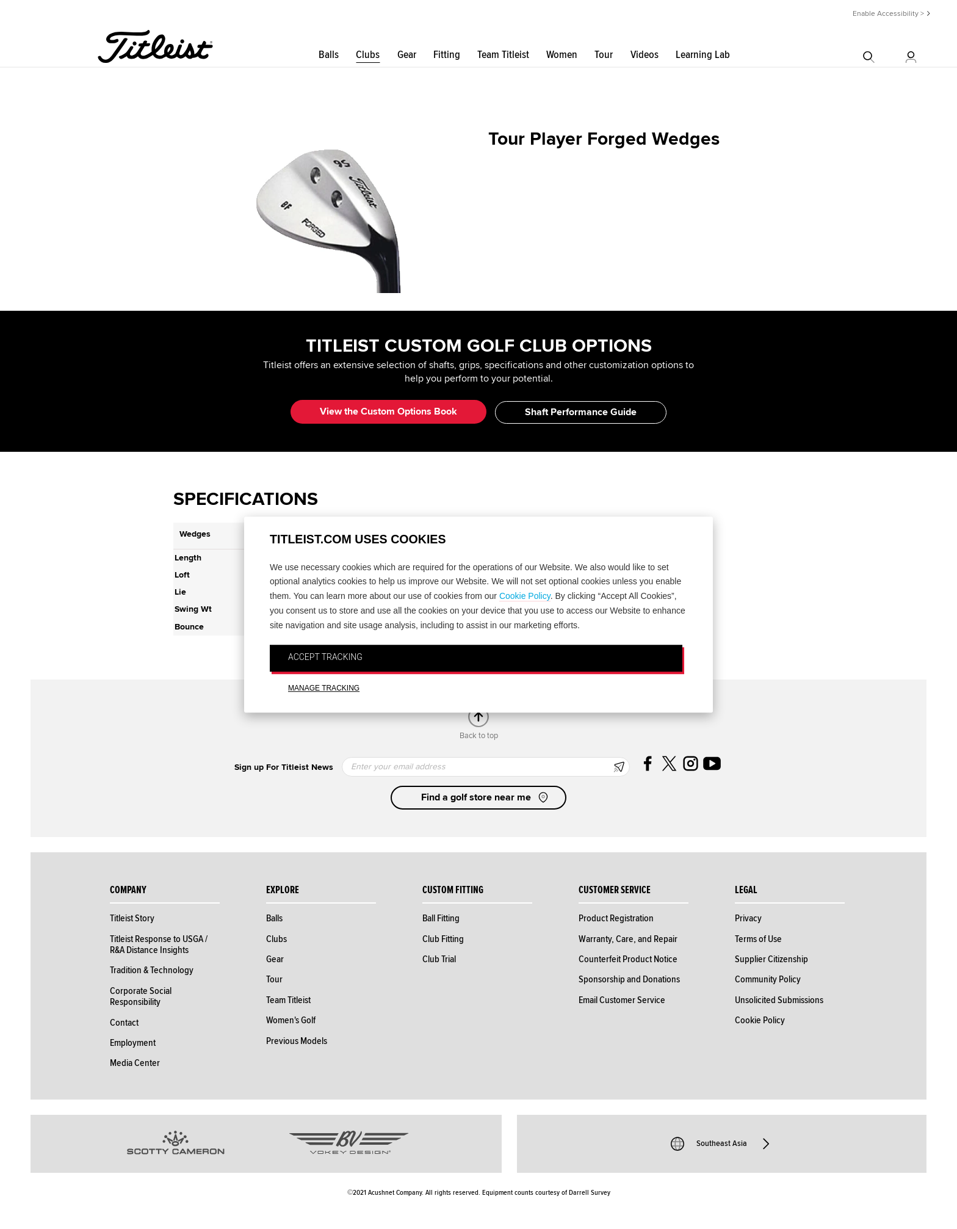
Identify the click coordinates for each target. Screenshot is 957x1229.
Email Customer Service (622, 1000)
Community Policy (768, 979)
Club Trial (439, 959)
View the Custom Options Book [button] (388, 411)
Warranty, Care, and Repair (628, 939)
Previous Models (296, 1041)
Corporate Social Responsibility (141, 996)
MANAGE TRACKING (323, 688)
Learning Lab (703, 54)
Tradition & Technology (151, 970)
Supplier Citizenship (771, 959)
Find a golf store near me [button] (486, 797)
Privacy (748, 918)
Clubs (368, 54)
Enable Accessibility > (888, 13)
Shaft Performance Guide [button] (581, 412)
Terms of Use (758, 939)
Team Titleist (503, 54)
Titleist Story (132, 918)
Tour (603, 54)
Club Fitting (443, 939)
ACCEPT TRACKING (325, 657)
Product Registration (616, 918)
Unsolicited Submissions (779, 1000)
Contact (124, 1023)
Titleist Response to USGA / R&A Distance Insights (159, 944)
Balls (329, 54)
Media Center (135, 1063)
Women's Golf (291, 1020)
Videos (644, 54)
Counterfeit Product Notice (628, 959)
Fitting (446, 54)
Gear (406, 54)
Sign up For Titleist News (283, 767)
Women (561, 54)
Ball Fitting (441, 918)
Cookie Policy (525, 596)
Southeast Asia (722, 1143)
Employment (133, 1043)
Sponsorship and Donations (629, 979)
